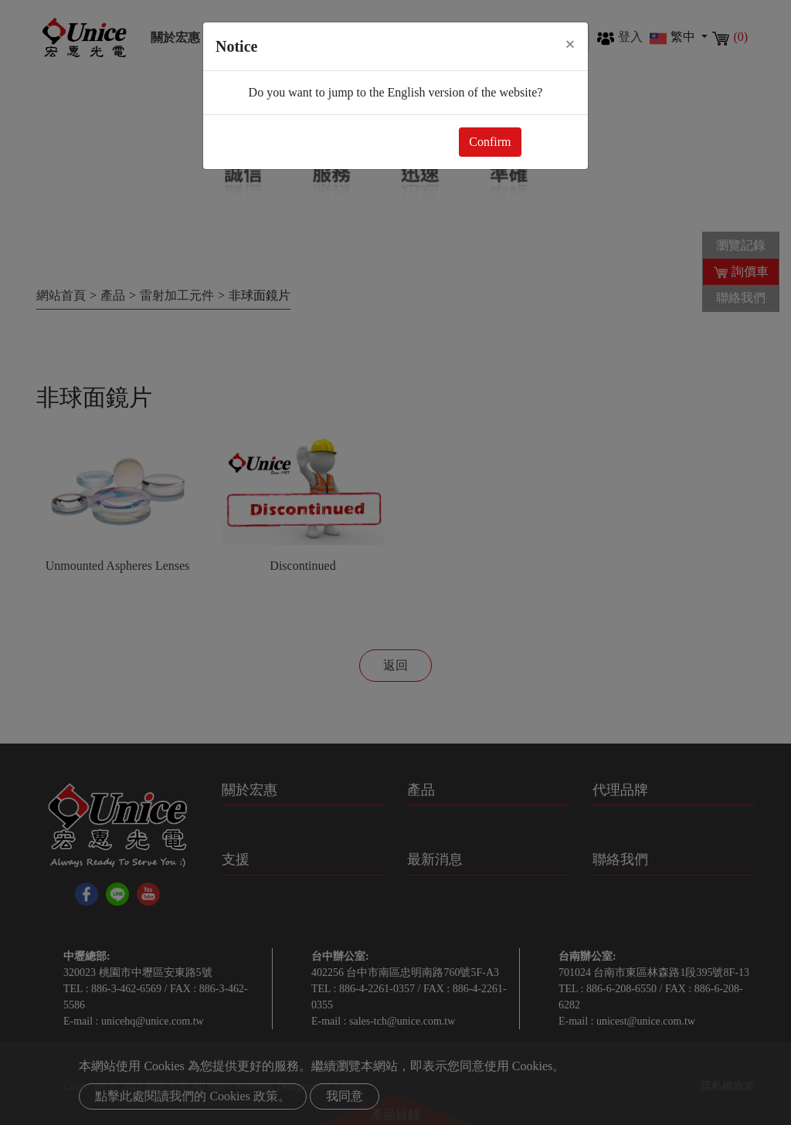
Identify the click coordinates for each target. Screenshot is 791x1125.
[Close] (570, 44)
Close (551, 141)
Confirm (490, 141)
